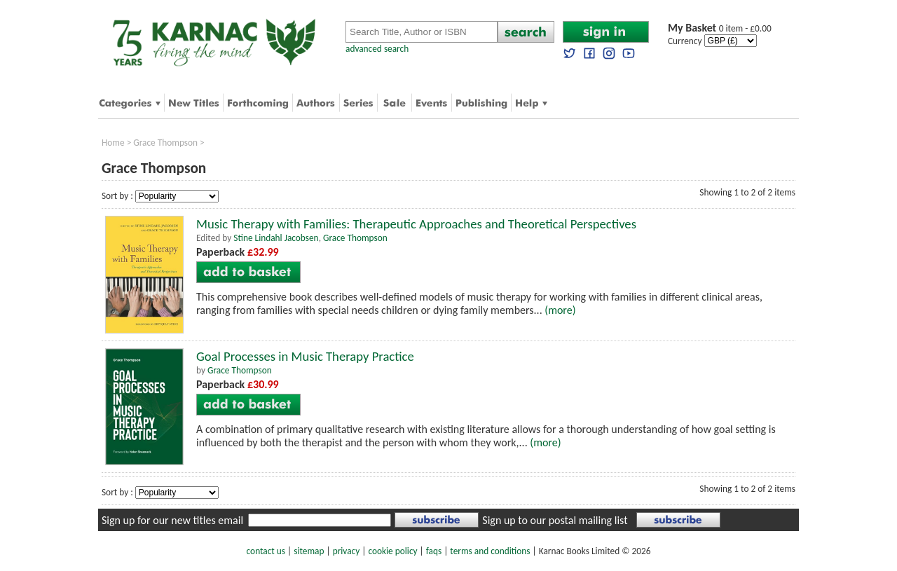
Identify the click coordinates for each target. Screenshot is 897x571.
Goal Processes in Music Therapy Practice (305, 356)
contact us (266, 551)
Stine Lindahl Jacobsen (275, 238)
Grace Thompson (165, 143)
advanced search (377, 49)
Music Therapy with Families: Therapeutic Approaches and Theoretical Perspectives (416, 224)
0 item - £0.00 (720, 28)
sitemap (309, 551)
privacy (346, 551)
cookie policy (392, 551)
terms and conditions (490, 551)
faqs (433, 551)
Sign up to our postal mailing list (554, 520)
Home (113, 143)
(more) (560, 310)
